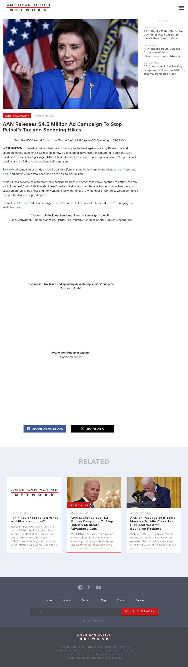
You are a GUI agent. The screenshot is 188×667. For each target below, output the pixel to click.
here (120, 169)
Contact (121, 600)
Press (85, 600)
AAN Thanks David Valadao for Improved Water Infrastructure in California (162, 52)
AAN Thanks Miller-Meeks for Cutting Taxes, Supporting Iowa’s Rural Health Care (163, 35)
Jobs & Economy (17, 115)
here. (18, 207)
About (66, 600)
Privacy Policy (94, 621)
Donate (139, 600)
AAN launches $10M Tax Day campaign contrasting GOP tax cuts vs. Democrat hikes (164, 70)
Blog (103, 600)
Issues (48, 600)
